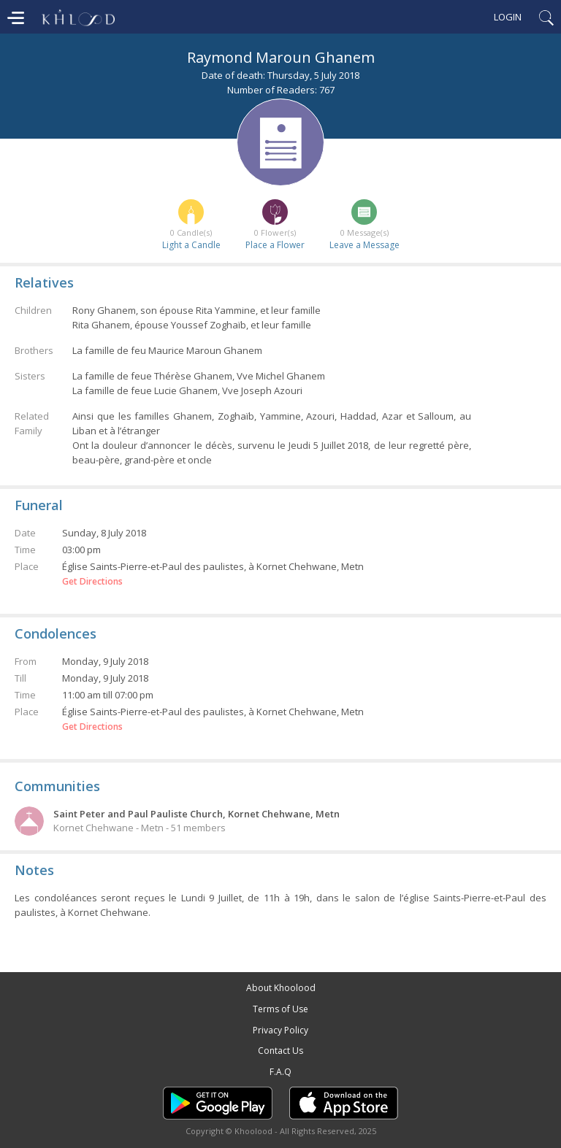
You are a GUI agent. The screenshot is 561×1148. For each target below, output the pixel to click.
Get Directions (92, 582)
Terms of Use (280, 1009)
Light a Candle (191, 245)
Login (508, 16)
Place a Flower (275, 245)
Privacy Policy (280, 1030)
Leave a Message (364, 245)
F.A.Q (280, 1072)
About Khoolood (281, 988)
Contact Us (280, 1050)
